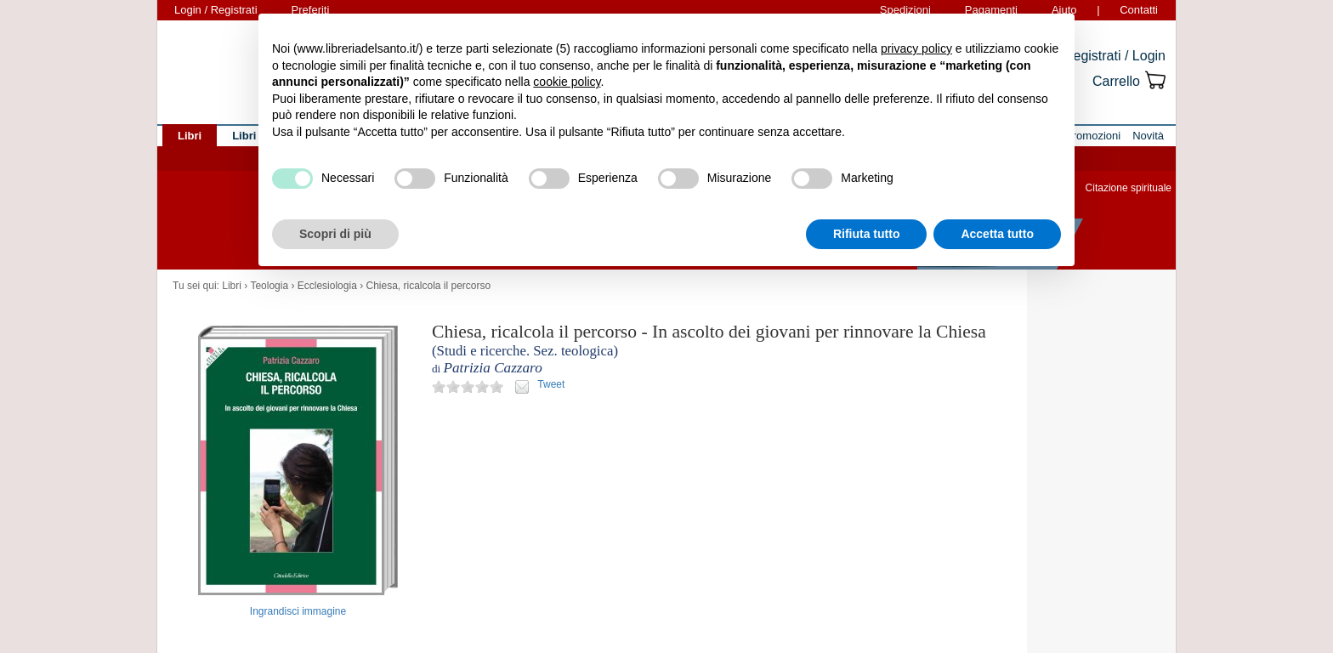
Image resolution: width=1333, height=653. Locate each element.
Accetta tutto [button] (997, 234)
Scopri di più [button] (335, 234)
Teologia (269, 286)
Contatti (1139, 9)
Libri (231, 286)
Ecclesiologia (327, 286)
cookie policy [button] (566, 81)
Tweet (550, 384)
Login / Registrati (216, 9)
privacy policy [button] (916, 48)
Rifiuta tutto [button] (866, 234)
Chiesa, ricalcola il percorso (428, 286)
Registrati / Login (1115, 55)
